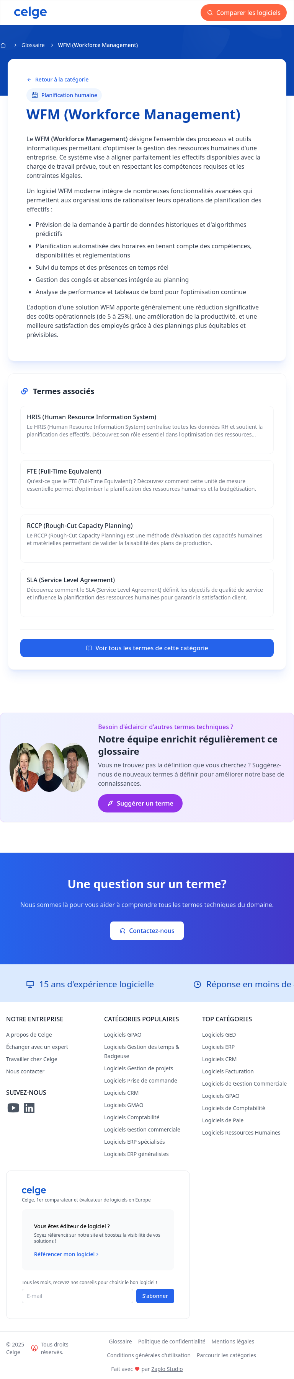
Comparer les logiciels (244, 12)
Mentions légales (233, 1341)
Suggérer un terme (140, 803)
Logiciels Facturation (228, 1071)
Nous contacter (25, 1071)
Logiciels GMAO (124, 1105)
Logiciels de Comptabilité (233, 1108)
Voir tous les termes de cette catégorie (147, 648)
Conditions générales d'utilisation (149, 1355)
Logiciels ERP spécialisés (134, 1141)
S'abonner (155, 1295)
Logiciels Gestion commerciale (142, 1129)
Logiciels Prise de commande (140, 1080)
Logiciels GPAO (123, 1034)
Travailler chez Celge (31, 1059)
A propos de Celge (29, 1034)
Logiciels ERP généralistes (136, 1154)
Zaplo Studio (167, 1368)
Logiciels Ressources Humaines (241, 1132)
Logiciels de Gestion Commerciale (244, 1083)
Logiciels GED (219, 1034)
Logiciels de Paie (222, 1120)
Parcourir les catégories (226, 1355)
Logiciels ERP (218, 1046)
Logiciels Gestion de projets (138, 1068)
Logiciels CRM (121, 1092)
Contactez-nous (147, 930)
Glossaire (33, 45)
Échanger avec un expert (37, 1046)
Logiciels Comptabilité (132, 1117)
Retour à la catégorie (57, 79)
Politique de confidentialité (172, 1341)
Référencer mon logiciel (67, 1254)
